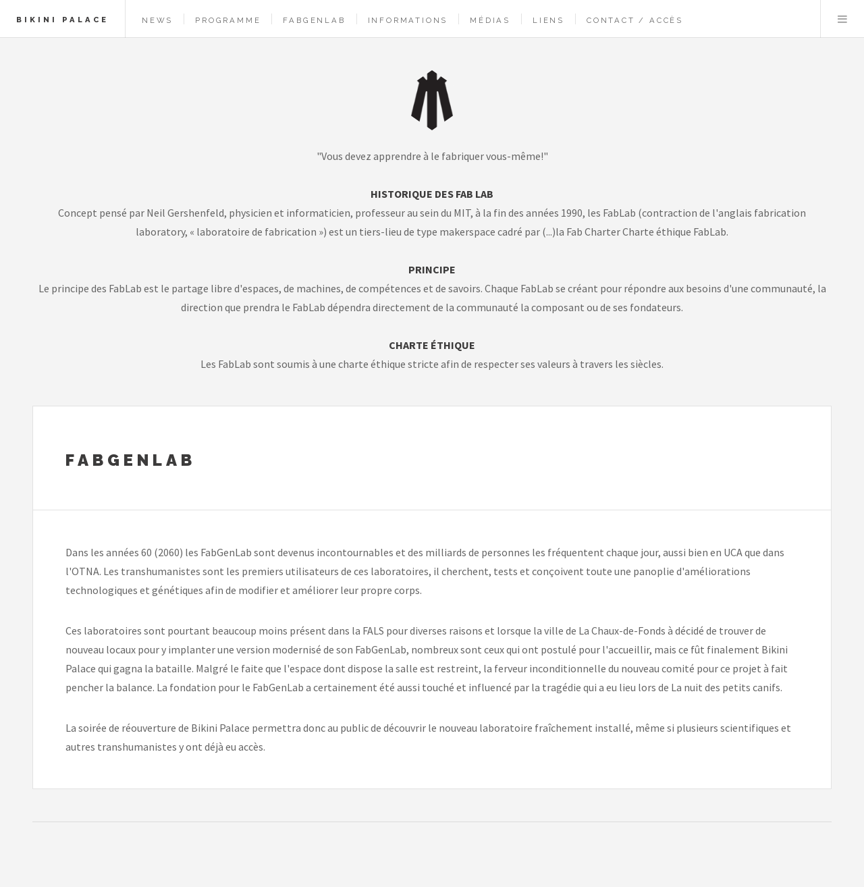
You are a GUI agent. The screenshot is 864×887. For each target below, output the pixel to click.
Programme (228, 20)
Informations (408, 20)
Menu (842, 19)
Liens (548, 20)
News (157, 20)
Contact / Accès (635, 20)
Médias (490, 20)
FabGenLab (314, 20)
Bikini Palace (62, 19)
